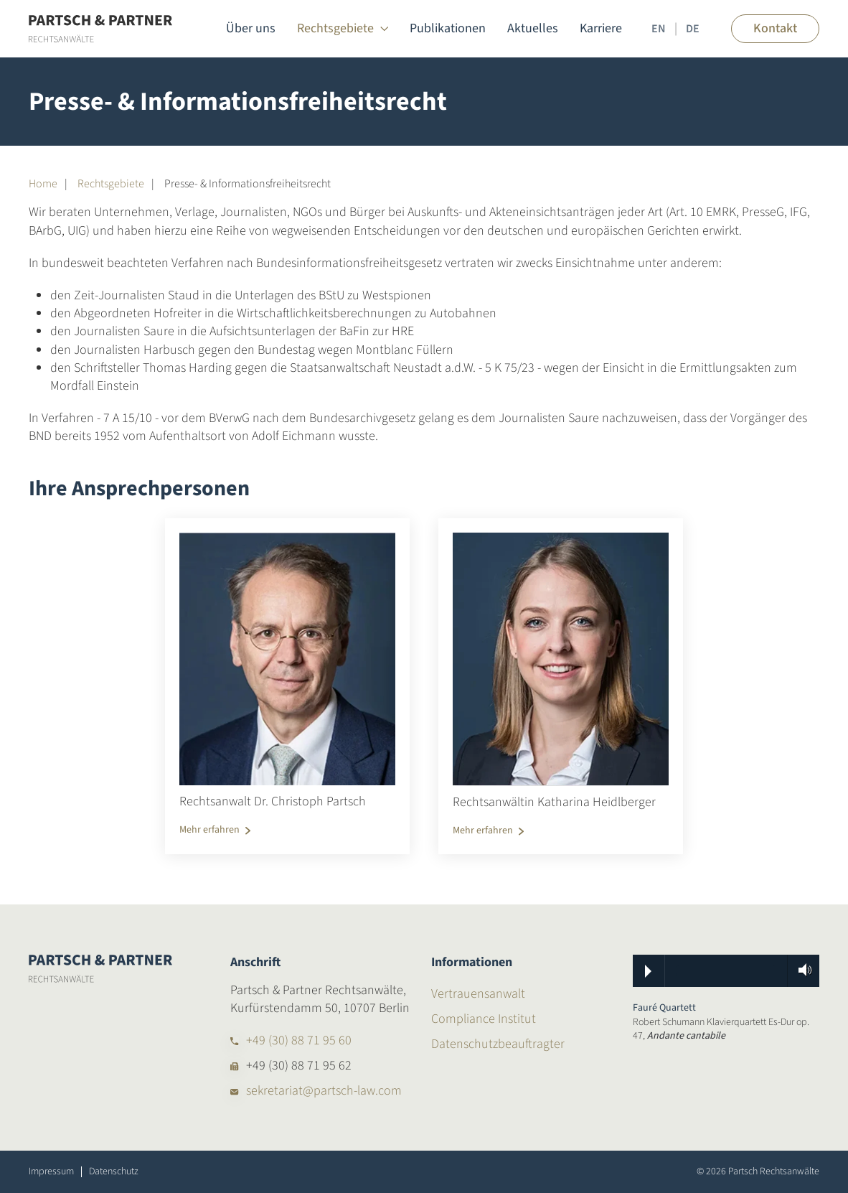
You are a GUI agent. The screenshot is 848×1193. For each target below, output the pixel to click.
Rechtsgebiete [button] (343, 28)
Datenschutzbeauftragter (498, 1044)
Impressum (51, 1172)
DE (692, 29)
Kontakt (775, 28)
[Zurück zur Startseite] (100, 28)
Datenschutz (113, 1172)
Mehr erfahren (209, 830)
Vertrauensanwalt (478, 994)
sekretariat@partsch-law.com (324, 1091)
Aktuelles (532, 28)
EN (658, 29)
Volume (800, 970)
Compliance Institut (483, 1019)
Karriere (601, 28)
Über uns (250, 28)
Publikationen (448, 28)
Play (648, 971)
